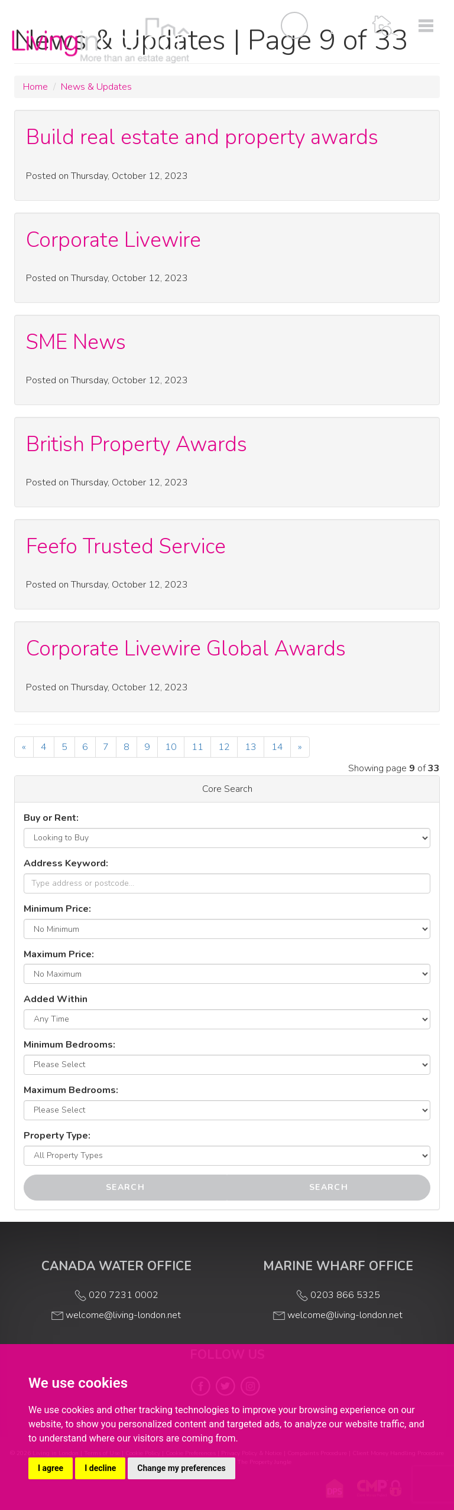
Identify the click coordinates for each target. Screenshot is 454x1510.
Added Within (55, 999)
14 (277, 747)
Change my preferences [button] (181, 1468)
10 (171, 747)
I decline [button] (100, 1468)
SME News (76, 342)
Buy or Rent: (51, 817)
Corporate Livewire (113, 240)
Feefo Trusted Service (126, 546)
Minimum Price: (57, 908)
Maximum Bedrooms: (71, 1090)
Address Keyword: (66, 863)
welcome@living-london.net (116, 1315)
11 (197, 747)
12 (224, 747)
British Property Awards (136, 444)
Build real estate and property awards (202, 137)
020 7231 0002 (116, 1295)
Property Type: (57, 1135)
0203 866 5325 (338, 1295)
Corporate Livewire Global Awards (186, 648)
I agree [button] (50, 1468)
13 (251, 747)
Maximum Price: (59, 954)
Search (125, 1187)
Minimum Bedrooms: (69, 1044)
